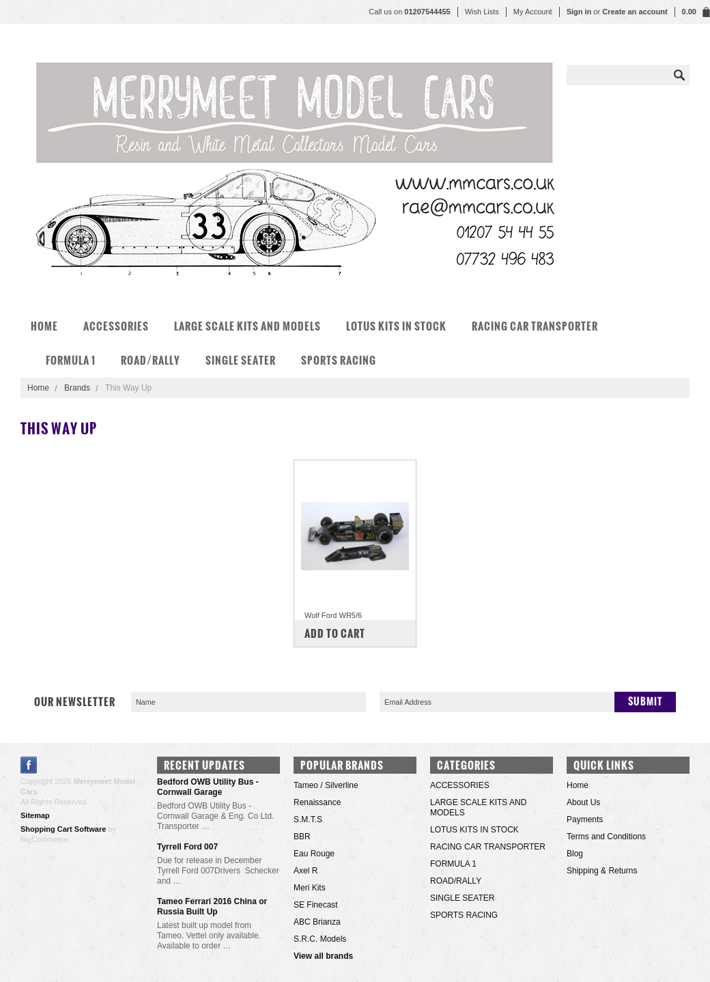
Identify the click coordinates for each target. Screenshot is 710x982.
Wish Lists (482, 12)
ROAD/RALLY (150, 360)
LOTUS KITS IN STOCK (396, 326)
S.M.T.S (308, 819)
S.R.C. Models (320, 939)
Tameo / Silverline (326, 785)
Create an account (634, 12)
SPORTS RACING (338, 360)
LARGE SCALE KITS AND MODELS (247, 326)
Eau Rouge (314, 853)
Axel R (305, 870)
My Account (532, 12)
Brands (77, 388)
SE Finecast (316, 905)
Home (38, 388)
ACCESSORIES (116, 326)
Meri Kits (310, 888)
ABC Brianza (317, 922)
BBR (302, 836)
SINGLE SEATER (240, 360)
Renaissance (317, 802)
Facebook (29, 765)
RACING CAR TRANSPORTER (535, 326)
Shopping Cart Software (63, 829)
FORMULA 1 (71, 360)
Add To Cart (334, 633)
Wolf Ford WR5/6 (333, 615)
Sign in (579, 12)
